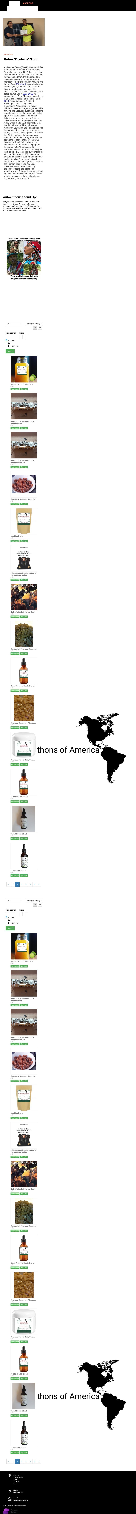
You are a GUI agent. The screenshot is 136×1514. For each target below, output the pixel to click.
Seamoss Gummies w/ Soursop (23, 724)
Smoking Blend (17, 537)
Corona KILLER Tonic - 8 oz (22, 386)
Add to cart (15, 390)
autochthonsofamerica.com (17, 1508)
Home (15, 3)
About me (28, 3)
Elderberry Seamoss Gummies (23, 501)
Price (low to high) (34, 325)
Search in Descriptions (10, 344)
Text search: (10, 334)
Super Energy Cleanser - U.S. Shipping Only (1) (22, 463)
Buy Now (24, 390)
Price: (21, 334)
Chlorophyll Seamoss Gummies (23, 650)
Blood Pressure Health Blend (22, 687)
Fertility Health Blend (19, 798)
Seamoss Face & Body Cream (23, 761)
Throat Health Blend (19, 835)
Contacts (30, 8)
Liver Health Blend (18, 872)
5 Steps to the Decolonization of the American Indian (23, 576)
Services (14, 8)
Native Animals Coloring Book (23, 613)
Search (10, 353)
